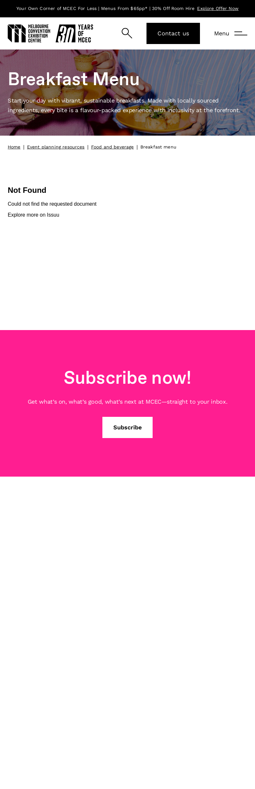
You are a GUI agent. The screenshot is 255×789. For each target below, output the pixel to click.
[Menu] (230, 33)
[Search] (127, 33)
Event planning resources (56, 146)
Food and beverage (112, 146)
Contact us (173, 33)
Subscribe (127, 427)
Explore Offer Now (218, 8)
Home (14, 146)
